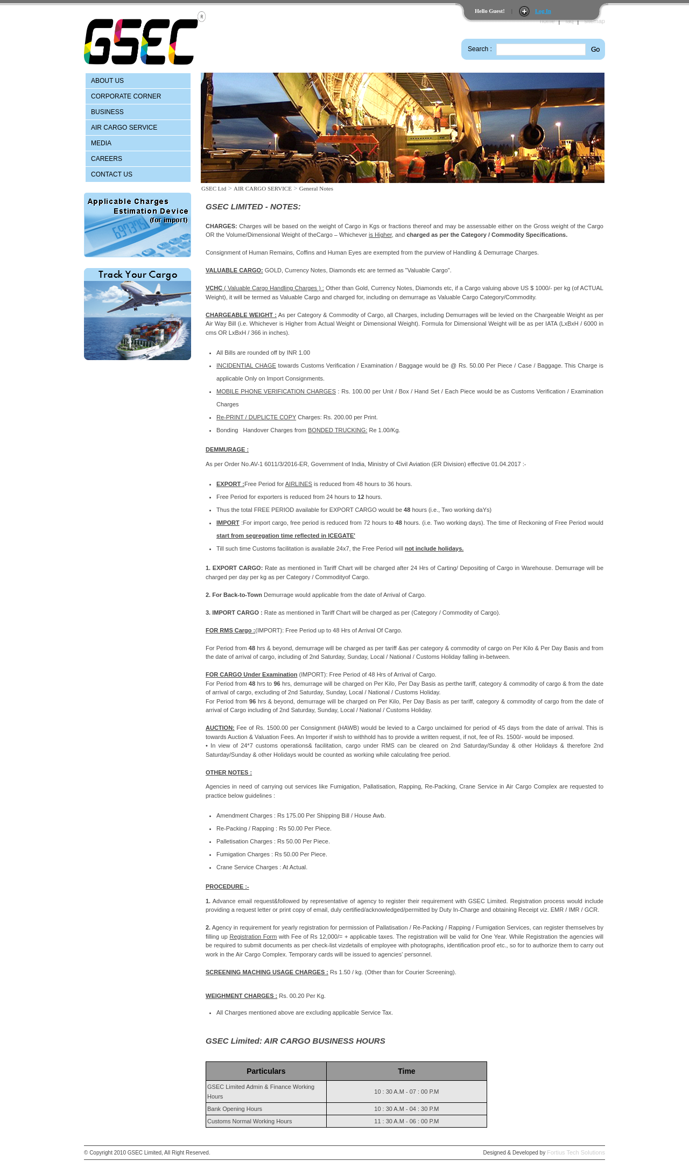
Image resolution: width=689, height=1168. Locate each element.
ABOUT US (107, 81)
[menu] (138, 127)
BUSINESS (107, 112)
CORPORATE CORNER (126, 96)
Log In (543, 11)
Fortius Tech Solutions (576, 1152)
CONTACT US (111, 174)
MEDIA (101, 143)
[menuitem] (138, 80)
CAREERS (106, 159)
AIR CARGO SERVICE (124, 127)
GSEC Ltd (213, 188)
